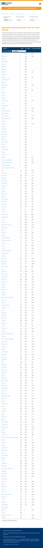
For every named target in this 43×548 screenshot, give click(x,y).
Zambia (4, 517)
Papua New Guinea (6, 250)
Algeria (4, 56)
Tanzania (4, 323)
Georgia (4, 510)
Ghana (3, 401)
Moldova (4, 359)
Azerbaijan (5, 61)
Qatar (3, 196)
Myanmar (4, 364)
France (3, 95)
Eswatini (4, 271)
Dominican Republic (7, 224)
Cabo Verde (5, 403)
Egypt (3, 349)
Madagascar (5, 421)
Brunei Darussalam (6, 494)
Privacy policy (15, 544)
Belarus (4, 64)
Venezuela (4, 478)
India (3, 414)
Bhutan (4, 458)
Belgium (4, 66)
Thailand (4, 154)
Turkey (4, 230)
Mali (3, 362)
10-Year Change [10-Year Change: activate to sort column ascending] (36, 48)
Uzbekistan (5, 276)
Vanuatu (4, 497)
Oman (3, 123)
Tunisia (4, 211)
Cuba (3, 310)
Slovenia (4, 139)
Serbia (3, 235)
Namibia (4, 328)
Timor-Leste (5, 214)
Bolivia (4, 440)
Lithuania (4, 175)
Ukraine (4, 294)
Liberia (4, 383)
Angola (4, 502)
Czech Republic (6, 79)
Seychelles (4, 183)
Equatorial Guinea (6, 240)
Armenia (4, 372)
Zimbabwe (5, 385)
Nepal (3, 432)
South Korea (5, 141)
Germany (4, 204)
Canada (4, 71)
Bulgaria (4, 69)
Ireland (4, 97)
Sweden (4, 147)
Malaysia (4, 411)
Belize (3, 484)
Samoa (4, 320)
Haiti (3, 445)
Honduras (4, 289)
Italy (3, 219)
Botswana (4, 186)
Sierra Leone (5, 380)
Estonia (4, 87)
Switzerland (5, 149)
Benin (3, 406)
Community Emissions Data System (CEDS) (21, 43)
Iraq (3, 499)
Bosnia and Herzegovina (8, 297)
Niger (3, 512)
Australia (4, 201)
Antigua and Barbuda (7, 468)
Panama (4, 258)
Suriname (4, 261)
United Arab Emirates (7, 162)
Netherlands (5, 113)
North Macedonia (6, 118)
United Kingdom (6, 165)
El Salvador (5, 84)
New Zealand (5, 116)
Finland (4, 92)
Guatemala (5, 266)
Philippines (5, 227)
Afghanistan (5, 507)
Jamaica (4, 243)
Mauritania (5, 344)
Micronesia (5, 198)
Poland (4, 126)
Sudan (3, 292)
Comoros (4, 390)
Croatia (4, 74)
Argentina (4, 281)
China (3, 245)
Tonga (3, 157)
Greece (4, 222)
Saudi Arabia (5, 455)
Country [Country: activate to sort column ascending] (5, 48)
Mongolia (4, 473)
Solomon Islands (6, 237)
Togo (3, 460)
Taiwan (4, 152)
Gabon (4, 209)
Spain (3, 144)
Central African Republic (8, 338)
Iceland (4, 491)
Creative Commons (17, 539)
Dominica (4, 416)
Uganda (4, 393)
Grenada (4, 452)
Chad (3, 325)
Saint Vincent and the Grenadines (10, 437)
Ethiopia (4, 471)
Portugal (4, 128)
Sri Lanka (4, 300)
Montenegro (5, 217)
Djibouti (4, 263)
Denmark (4, 82)
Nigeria (4, 256)
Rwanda (4, 357)
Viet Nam (4, 367)
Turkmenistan (5, 351)
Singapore (4, 134)
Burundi (4, 398)
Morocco (4, 178)
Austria (4, 59)
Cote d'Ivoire (5, 427)
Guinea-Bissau (5, 305)
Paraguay (4, 173)
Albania (4, 53)
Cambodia (4, 424)
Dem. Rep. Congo (6, 395)
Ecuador (4, 476)
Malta (3, 108)
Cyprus (4, 77)
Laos (3, 429)
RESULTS (6, 20)
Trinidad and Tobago (7, 160)
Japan (3, 331)
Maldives (4, 377)
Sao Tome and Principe (7, 333)
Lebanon (4, 307)
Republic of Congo (6, 515)
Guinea (4, 489)
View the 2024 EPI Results (29, 8)
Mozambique (5, 253)
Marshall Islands (6, 110)
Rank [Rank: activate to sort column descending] (22, 48)
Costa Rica (4, 341)
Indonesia (4, 279)
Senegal (4, 354)
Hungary (4, 193)
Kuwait (4, 206)
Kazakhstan (5, 100)
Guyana (4, 481)
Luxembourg (5, 105)
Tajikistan (4, 465)
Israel (3, 188)
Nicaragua (4, 180)
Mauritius (4, 370)
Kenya (3, 419)
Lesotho (4, 408)
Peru (3, 268)
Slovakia (4, 136)
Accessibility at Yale (7, 544)
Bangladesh (5, 504)
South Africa (5, 274)
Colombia (4, 318)
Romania (4, 131)
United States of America (8, 167)
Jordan (4, 442)
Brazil (3, 287)
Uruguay (4, 346)
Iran (3, 170)
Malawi (4, 315)
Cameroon (4, 434)
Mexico (4, 284)
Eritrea (4, 302)
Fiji (3, 90)
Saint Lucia (4, 447)
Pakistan (4, 313)
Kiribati (4, 232)
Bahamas (4, 486)
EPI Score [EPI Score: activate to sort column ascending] (27, 48)
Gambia (4, 336)
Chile (3, 375)
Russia (3, 248)
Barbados (4, 463)
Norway (4, 121)
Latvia (3, 103)
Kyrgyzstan (5, 450)
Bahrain (4, 191)
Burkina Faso (5, 388)
